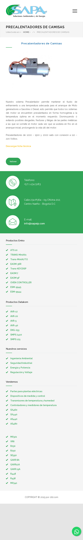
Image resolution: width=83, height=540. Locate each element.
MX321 (13, 437)
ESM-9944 (15, 291)
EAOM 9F (15, 278)
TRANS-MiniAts (18, 255)
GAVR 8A (14, 460)
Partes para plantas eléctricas (26, 391)
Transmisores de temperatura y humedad (32, 400)
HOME (26, 32)
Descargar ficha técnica (18, 146)
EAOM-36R (15, 264)
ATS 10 (13, 250)
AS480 (13, 423)
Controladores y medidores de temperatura (33, 405)
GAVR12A (15, 464)
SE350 (13, 455)
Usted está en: (13, 32)
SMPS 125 (15, 339)
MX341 (13, 483)
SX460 (13, 410)
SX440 (13, 414)
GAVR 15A (15, 469)
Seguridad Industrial (21, 363)
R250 (13, 450)
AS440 (13, 419)
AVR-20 (14, 316)
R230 (12, 446)
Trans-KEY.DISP (18, 268)
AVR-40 (14, 325)
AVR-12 (14, 311)
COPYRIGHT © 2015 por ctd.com (41, 497)
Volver (13, 161)
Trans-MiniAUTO (19, 259)
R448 (13, 474)
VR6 (12, 441)
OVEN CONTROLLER (20, 282)
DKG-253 (14, 330)
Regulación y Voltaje (21, 372)
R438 (13, 478)
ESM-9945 (15, 287)
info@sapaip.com (34, 223)
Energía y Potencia (20, 367)
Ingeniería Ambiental (21, 358)
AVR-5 (13, 321)
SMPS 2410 (16, 334)
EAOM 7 (14, 273)
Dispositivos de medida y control (27, 396)
